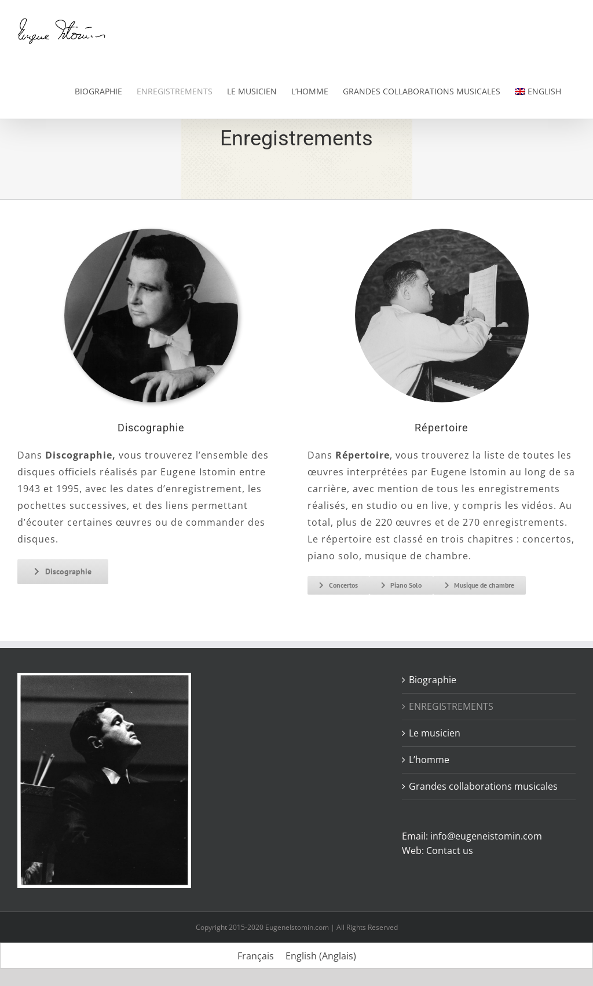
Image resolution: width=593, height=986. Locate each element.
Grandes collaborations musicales (483, 786)
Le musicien (434, 733)
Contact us (449, 850)
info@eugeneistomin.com (486, 836)
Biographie (432, 679)
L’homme (429, 759)
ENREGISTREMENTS (451, 706)
